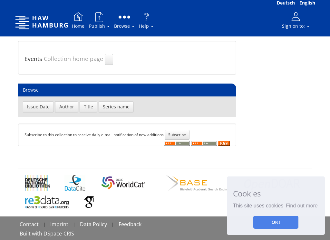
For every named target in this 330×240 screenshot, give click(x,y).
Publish (99, 20)
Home (78, 20)
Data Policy (93, 224)
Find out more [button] (302, 205)
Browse (124, 20)
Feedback (130, 224)
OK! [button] (276, 222)
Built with (32, 233)
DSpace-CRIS (59, 233)
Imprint (59, 224)
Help (146, 20)
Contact (29, 224)
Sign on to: (295, 20)
